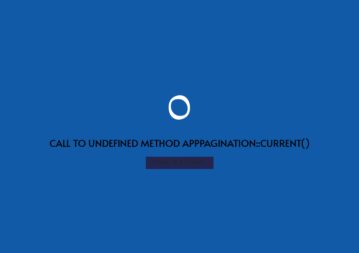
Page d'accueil (179, 161)
